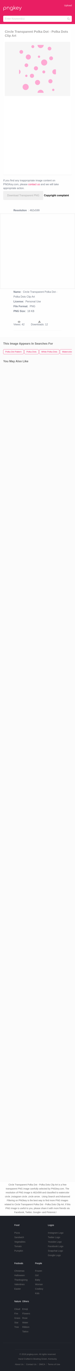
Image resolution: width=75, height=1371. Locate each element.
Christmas (19, 1271)
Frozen (38, 1271)
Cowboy (39, 1289)
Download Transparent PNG (23, 195)
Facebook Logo (55, 1246)
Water (25, 1322)
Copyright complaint (56, 195)
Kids (37, 1293)
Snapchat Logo (55, 1251)
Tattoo (25, 1331)
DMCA (42, 1364)
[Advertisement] (37, 135)
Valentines (19, 1284)
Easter (17, 1289)
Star (16, 1322)
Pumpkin (18, 1251)
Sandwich (19, 1237)
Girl (37, 1275)
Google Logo (54, 1255)
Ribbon (25, 1327)
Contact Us (31, 1364)
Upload (68, 5)
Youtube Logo (55, 1242)
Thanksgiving (21, 1280)
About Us (19, 1364)
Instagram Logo (55, 1233)
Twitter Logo (54, 1237)
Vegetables (19, 1242)
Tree (16, 1327)
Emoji (25, 1309)
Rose (25, 1318)
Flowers (26, 1313)
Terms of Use (54, 1364)
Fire (16, 1313)
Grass (17, 1318)
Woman (39, 1284)
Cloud (17, 1309)
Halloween (19, 1275)
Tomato (18, 1246)
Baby (37, 1280)
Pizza (17, 1233)
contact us (34, 184)
